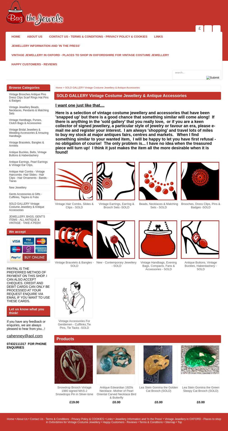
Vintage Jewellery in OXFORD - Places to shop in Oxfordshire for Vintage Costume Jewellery (90, 55)
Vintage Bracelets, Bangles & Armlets (26, 144)
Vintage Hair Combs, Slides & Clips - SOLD (74, 205)
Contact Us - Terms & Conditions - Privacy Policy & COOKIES (98, 36)
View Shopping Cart (208, 28)
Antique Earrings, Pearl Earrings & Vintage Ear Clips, (28, 163)
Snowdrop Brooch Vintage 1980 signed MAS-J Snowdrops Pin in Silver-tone (74, 391)
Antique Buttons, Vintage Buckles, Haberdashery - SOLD (201, 266)
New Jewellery (17, 187)
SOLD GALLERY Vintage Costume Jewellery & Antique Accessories (26, 207)
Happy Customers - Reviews (34, 64)
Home (15, 36)
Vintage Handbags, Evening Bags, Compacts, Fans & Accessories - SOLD (159, 266)
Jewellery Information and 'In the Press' (45, 46)
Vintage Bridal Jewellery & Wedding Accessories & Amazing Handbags (28, 133)
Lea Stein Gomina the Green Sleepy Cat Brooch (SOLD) (200, 389)
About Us (34, 36)
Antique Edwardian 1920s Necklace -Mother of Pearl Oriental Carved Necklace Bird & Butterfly (116, 392)
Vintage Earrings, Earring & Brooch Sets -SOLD (116, 205)
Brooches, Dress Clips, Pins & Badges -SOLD (200, 205)
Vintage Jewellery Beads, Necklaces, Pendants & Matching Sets (29, 110)
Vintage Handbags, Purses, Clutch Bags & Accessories (25, 121)
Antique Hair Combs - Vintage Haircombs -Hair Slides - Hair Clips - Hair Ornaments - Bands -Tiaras (28, 176)
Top (180, 422)
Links (158, 36)
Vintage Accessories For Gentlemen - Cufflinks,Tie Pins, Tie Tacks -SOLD (74, 324)
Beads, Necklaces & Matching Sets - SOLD (158, 205)
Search (217, 28)
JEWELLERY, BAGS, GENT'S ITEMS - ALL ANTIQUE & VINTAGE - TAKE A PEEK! (27, 220)
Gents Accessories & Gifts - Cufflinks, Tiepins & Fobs (25, 196)
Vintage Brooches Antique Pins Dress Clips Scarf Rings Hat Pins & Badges (28, 97)
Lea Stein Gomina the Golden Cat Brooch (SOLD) (158, 389)
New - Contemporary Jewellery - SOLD (116, 264)
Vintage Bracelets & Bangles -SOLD (74, 264)
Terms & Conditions (151, 422)
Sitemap (170, 422)
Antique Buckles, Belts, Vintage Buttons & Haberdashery (28, 154)
